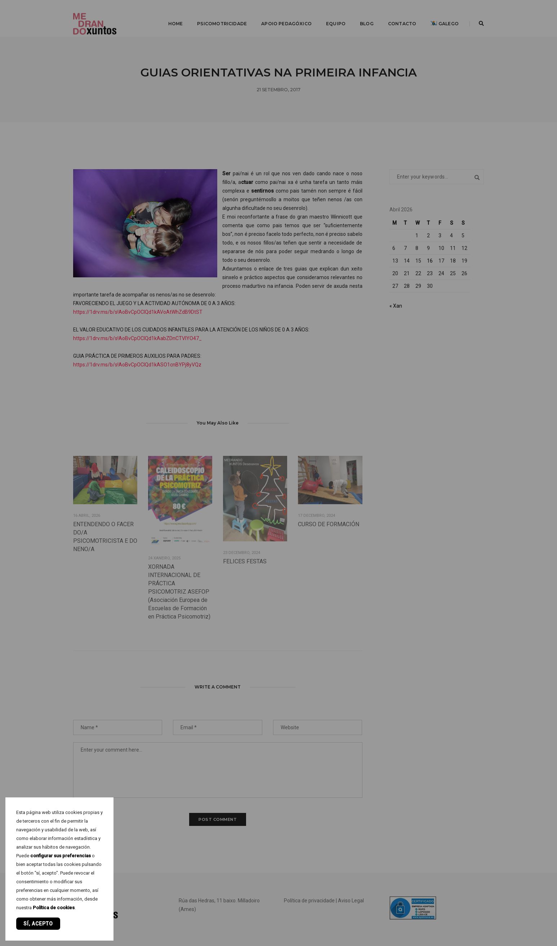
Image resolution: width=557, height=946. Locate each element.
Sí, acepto (38, 924)
